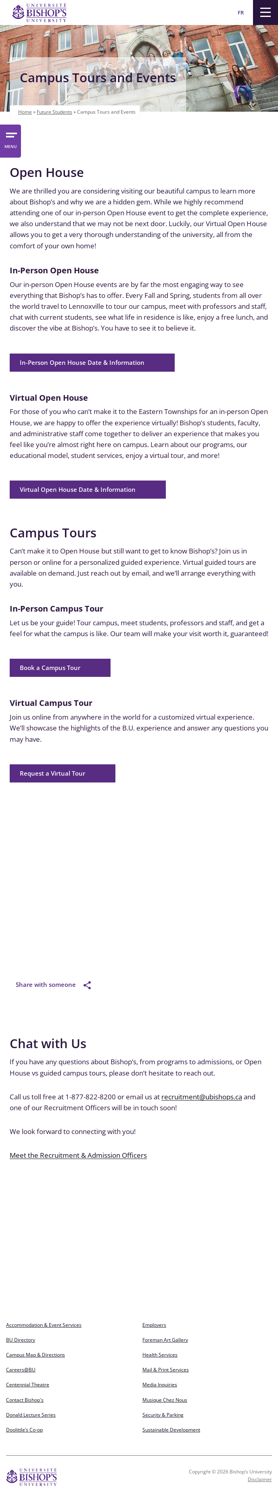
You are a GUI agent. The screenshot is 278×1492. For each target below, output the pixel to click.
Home (25, 111)
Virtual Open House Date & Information (78, 489)
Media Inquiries (159, 1384)
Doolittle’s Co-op (24, 1429)
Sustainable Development (171, 1429)
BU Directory (20, 1339)
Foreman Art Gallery (165, 1339)
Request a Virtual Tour (52, 773)
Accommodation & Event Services (44, 1324)
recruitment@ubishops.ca (201, 1096)
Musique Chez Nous (164, 1399)
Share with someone (53, 984)
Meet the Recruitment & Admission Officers (78, 1155)
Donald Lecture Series (31, 1414)
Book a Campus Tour (50, 668)
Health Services (160, 1354)
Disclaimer (260, 1479)
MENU (10, 146)
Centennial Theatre (27, 1384)
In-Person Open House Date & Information (82, 362)
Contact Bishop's (25, 1399)
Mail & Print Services (165, 1369)
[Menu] (265, 12)
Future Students (54, 111)
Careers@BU (21, 1369)
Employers (154, 1324)
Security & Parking (163, 1414)
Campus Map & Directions (35, 1354)
